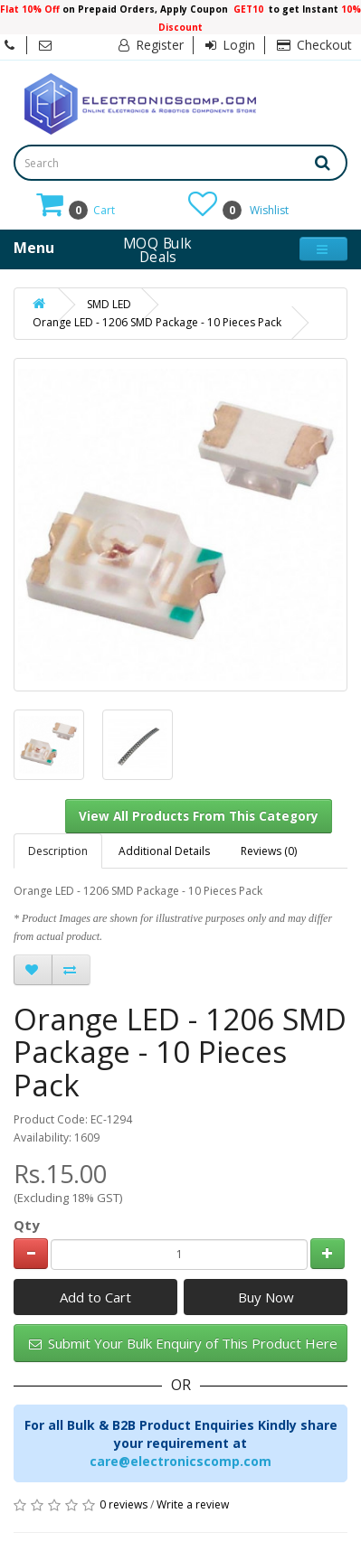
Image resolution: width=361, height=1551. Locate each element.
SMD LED (109, 304)
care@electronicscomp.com (180, 1461)
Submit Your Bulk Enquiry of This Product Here (183, 1343)
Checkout (314, 44)
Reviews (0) (269, 851)
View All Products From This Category (198, 816)
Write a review (193, 1504)
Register (151, 44)
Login (230, 44)
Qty (27, 1225)
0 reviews (123, 1504)
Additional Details (164, 851)
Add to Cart (95, 1297)
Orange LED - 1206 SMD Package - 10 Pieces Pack (157, 322)
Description (58, 851)
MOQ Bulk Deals (157, 249)
